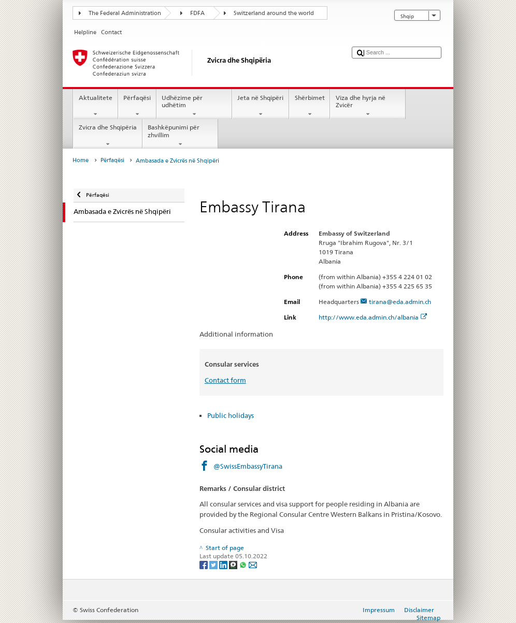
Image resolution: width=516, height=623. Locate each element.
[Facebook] (204, 564)
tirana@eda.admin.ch (400, 301)
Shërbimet (309, 106)
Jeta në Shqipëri (261, 106)
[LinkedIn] (224, 564)
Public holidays (230, 415)
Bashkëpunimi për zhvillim (180, 135)
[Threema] (234, 564)
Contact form (225, 380)
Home (81, 160)
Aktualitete (95, 106)
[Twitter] (214, 564)
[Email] (253, 564)
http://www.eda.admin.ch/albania (373, 317)
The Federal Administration (125, 13)
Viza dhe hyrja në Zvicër (368, 106)
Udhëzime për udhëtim (194, 106)
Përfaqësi (137, 106)
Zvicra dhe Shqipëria (107, 135)
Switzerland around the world (274, 13)
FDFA (197, 13)
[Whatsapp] (244, 564)
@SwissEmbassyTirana (247, 466)
